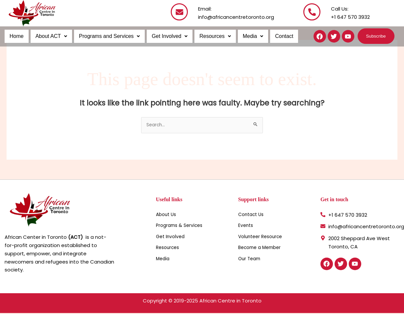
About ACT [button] (50, 36)
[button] (50, 36)
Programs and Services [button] (107, 36)
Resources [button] (212, 36)
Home (16, 36)
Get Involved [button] (167, 36)
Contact (280, 36)
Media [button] (249, 36)
